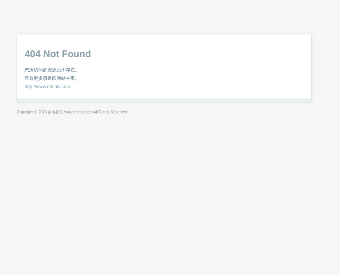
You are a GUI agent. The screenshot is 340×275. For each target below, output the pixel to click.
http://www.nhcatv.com (47, 86)
